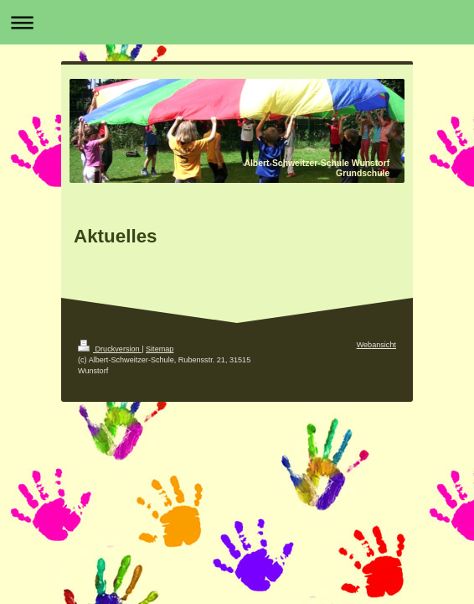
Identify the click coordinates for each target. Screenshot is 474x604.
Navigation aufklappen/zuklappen (237, 22)
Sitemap (159, 349)
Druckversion (110, 349)
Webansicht (376, 345)
